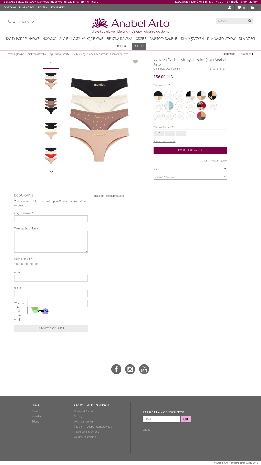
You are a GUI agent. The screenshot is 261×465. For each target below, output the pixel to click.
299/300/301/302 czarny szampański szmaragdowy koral (212, 105)
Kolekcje (123, 46)
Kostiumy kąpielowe (87, 39)
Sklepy (42, 7)
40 (169, 133)
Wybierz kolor (161, 85)
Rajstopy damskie (164, 39)
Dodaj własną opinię (51, 328)
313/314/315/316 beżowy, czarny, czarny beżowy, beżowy (179, 115)
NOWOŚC (49, 39)
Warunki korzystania (85, 437)
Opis (190, 168)
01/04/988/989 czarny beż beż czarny (212, 95)
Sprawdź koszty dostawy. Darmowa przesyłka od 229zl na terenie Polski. (51, 2)
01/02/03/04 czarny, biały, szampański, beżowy (190, 95)
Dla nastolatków (221, 39)
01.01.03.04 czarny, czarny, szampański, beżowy (158, 95)
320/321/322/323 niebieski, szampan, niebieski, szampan (190, 115)
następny (247, 54)
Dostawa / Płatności (190, 177)
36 (158, 133)
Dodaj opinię (173, 69)
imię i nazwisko (22, 213)
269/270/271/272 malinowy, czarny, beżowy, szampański (201, 105)
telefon (18, 287)
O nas (35, 411)
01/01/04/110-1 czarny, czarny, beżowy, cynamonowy (169, 95)
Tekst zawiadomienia (26, 228)
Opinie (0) (159, 69)
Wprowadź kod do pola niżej (19, 311)
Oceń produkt (22, 259)
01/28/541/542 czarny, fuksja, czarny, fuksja (158, 105)
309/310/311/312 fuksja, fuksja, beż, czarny (169, 115)
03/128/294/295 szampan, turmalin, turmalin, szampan (169, 105)
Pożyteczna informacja (86, 431)
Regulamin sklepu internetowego (93, 426)
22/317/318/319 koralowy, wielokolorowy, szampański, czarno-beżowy (190, 105)
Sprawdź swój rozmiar (165, 141)
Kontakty (58, 7)
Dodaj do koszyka (190, 150)
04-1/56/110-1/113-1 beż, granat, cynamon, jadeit (179, 105)
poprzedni (229, 54)
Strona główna (16, 54)
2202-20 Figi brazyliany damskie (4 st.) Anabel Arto (100, 54)
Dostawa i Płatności (19, 7)
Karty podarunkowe (22, 39)
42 (180, 133)
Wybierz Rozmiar (162, 127)
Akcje (63, 39)
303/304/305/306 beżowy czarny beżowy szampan (158, 115)
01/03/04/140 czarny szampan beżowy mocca (201, 95)
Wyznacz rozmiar (83, 421)
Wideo (146, 429)
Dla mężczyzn (192, 39)
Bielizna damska (119, 39)
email (17, 272)
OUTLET (139, 46)
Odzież (141, 39)
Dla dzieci (247, 39)
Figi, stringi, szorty (59, 54)
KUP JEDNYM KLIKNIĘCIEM (214, 161)
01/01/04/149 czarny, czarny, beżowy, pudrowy (179, 95)
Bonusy (78, 416)
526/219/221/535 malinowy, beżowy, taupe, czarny (201, 115)
